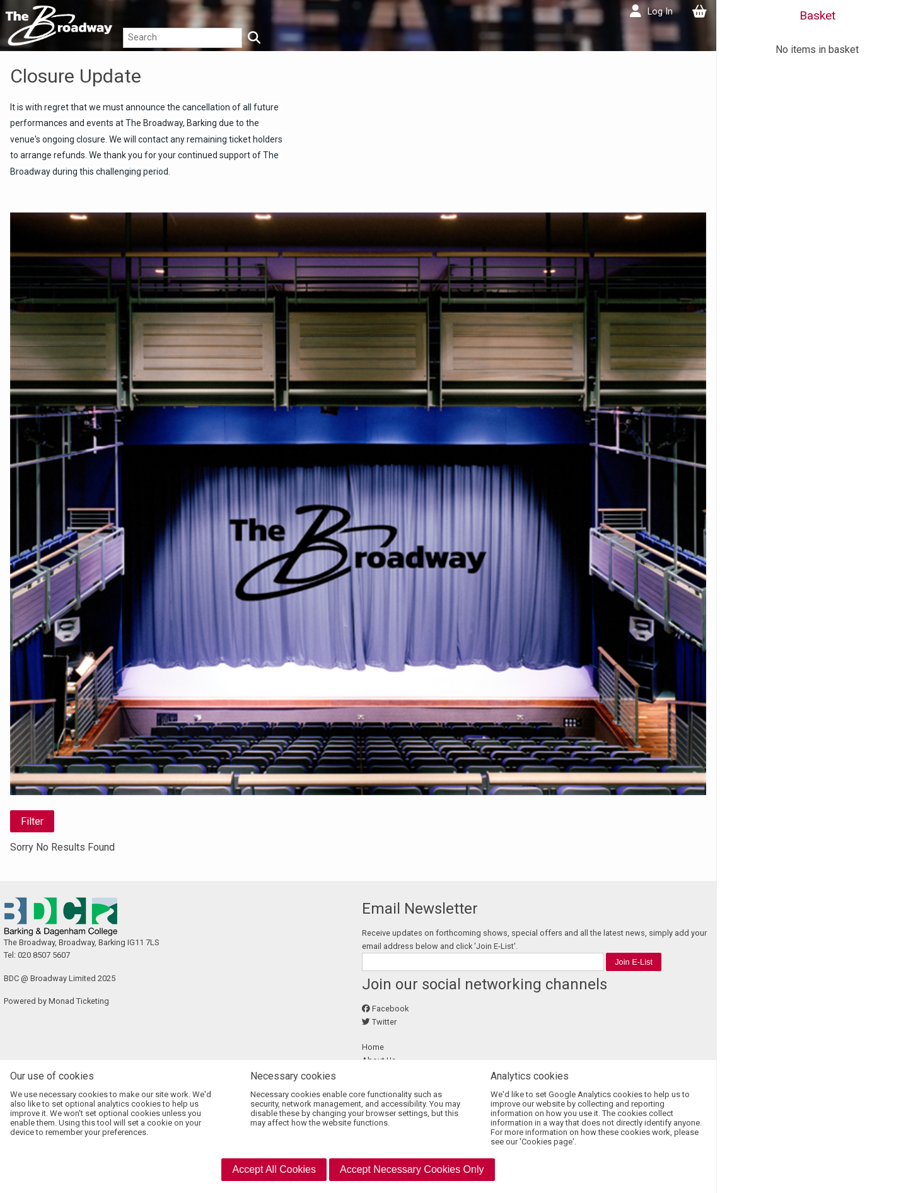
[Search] (254, 37)
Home (373, 1047)
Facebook (390, 1008)
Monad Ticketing (79, 1001)
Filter (32, 821)
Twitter (384, 1022)
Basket (817, 15)
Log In (660, 11)
